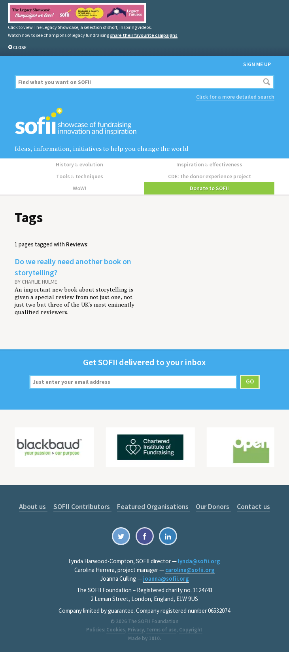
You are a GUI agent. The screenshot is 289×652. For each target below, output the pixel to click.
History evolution (79, 164)
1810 (154, 638)
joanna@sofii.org (166, 578)
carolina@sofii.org (190, 570)
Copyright (190, 629)
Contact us (253, 506)
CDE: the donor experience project (209, 176)
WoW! (79, 188)
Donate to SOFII (209, 188)
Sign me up (257, 64)
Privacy (136, 629)
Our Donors (213, 506)
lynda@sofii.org (199, 561)
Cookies (115, 629)
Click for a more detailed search (235, 96)
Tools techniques (79, 176)
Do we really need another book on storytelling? (73, 266)
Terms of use (161, 629)
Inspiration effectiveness (209, 164)
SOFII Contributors (82, 506)
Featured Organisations (153, 506)
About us (33, 506)
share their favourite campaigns (144, 35)
